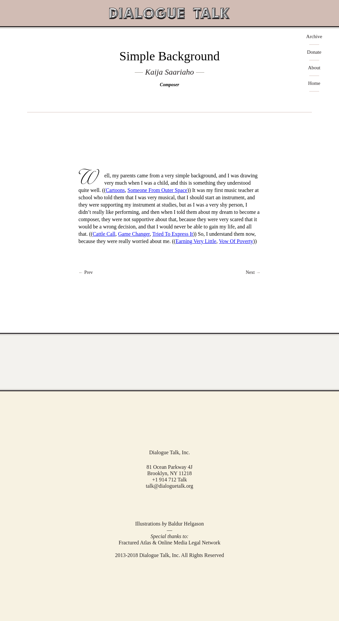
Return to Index (169, 273)
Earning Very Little (195, 241)
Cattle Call (104, 234)
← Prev (85, 272)
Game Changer (134, 234)
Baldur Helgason (186, 524)
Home (314, 83)
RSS (178, 504)
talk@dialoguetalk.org (169, 486)
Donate (314, 52)
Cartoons (115, 190)
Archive (314, 36)
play (169, 123)
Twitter (169, 504)
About (314, 67)
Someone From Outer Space (157, 190)
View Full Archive (169, 362)
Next (253, 272)
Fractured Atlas (135, 542)
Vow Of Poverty (236, 241)
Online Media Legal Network (189, 542)
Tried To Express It (172, 234)
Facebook (159, 504)
